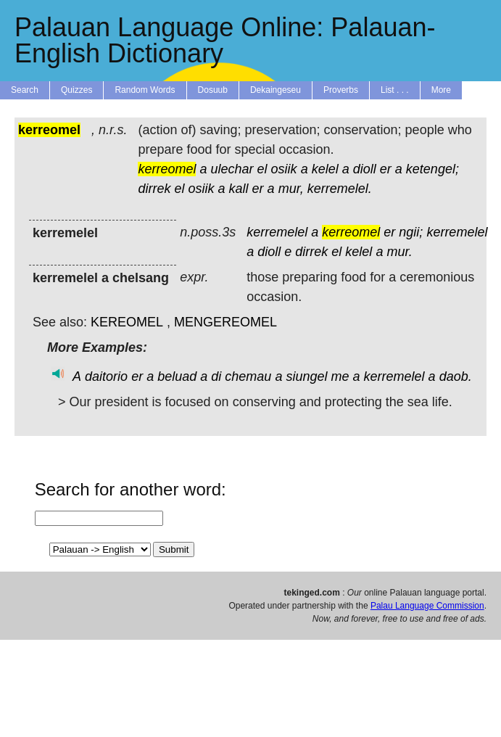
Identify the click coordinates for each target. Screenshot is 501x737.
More (441, 90)
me (340, 376)
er (386, 169)
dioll (364, 169)
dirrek (154, 188)
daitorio (106, 376)
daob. (455, 376)
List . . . (395, 90)
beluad (176, 376)
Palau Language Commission (427, 606)
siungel (306, 376)
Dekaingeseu (275, 90)
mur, (291, 188)
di (216, 376)
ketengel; (432, 169)
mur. (399, 251)
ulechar (232, 169)
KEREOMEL (127, 322)
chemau (248, 376)
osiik (284, 169)
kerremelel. (339, 188)
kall (239, 188)
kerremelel (277, 232)
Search (24, 90)
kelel (325, 169)
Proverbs (340, 90)
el (262, 169)
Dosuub (213, 90)
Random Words (145, 90)
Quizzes (76, 90)
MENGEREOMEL (225, 322)
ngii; (411, 232)
